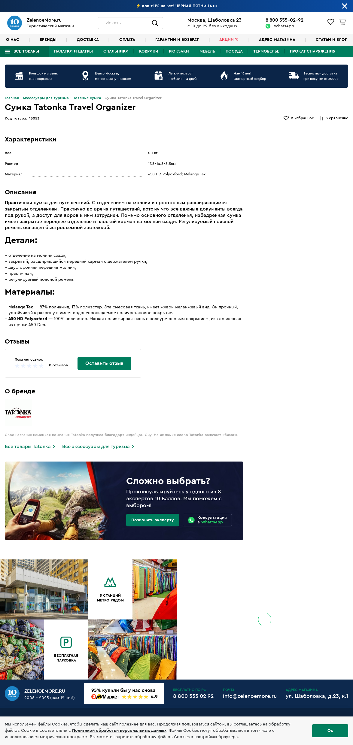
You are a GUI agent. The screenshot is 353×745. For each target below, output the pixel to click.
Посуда (234, 51)
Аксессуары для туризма (46, 98)
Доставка (88, 40)
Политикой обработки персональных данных (119, 730)
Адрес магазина (277, 40)
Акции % (229, 40)
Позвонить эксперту (152, 520)
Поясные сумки (86, 98)
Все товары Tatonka (28, 446)
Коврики (148, 51)
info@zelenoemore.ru (250, 696)
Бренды (48, 40)
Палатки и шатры (73, 51)
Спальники (116, 51)
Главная (12, 98)
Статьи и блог (331, 40)
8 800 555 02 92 (193, 696)
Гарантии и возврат (177, 40)
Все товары (26, 51)
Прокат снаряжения (313, 51)
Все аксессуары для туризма (96, 446)
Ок (330, 730)
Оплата (127, 40)
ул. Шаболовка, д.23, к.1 (317, 696)
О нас (12, 40)
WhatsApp (284, 26)
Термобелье (266, 51)
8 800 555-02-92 (284, 20)
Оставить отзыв (104, 363)
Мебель (207, 51)
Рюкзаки (179, 51)
